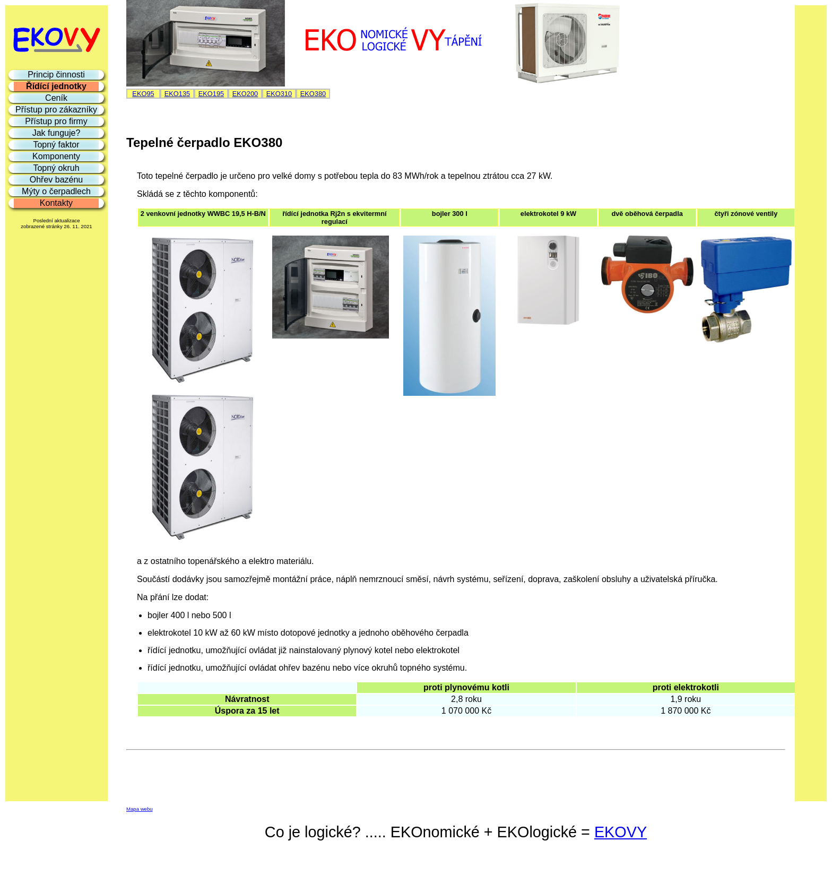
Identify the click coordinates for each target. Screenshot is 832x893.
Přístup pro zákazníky (56, 109)
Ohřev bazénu (56, 179)
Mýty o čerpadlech (56, 191)
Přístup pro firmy (56, 121)
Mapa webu (139, 809)
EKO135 (177, 94)
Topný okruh (56, 167)
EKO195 (211, 94)
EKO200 (245, 94)
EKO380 (313, 94)
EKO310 (279, 94)
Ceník (56, 97)
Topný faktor (56, 144)
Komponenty (56, 156)
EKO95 (143, 94)
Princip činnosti (56, 74)
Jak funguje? (56, 132)
